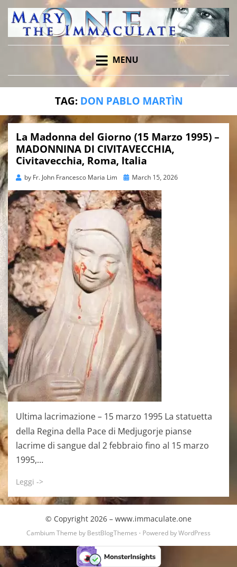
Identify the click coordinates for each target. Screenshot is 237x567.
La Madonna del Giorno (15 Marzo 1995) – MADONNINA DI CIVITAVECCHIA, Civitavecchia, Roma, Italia (118, 149)
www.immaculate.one (153, 519)
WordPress (194, 532)
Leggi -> (29, 482)
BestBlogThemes (112, 532)
